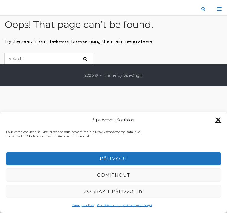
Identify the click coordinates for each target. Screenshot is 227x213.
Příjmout (113, 159)
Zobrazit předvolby (113, 191)
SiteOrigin (133, 75)
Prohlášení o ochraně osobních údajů (124, 205)
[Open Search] (203, 9)
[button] (218, 120)
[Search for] (48, 58)
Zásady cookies (83, 205)
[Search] (85, 58)
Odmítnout (113, 175)
